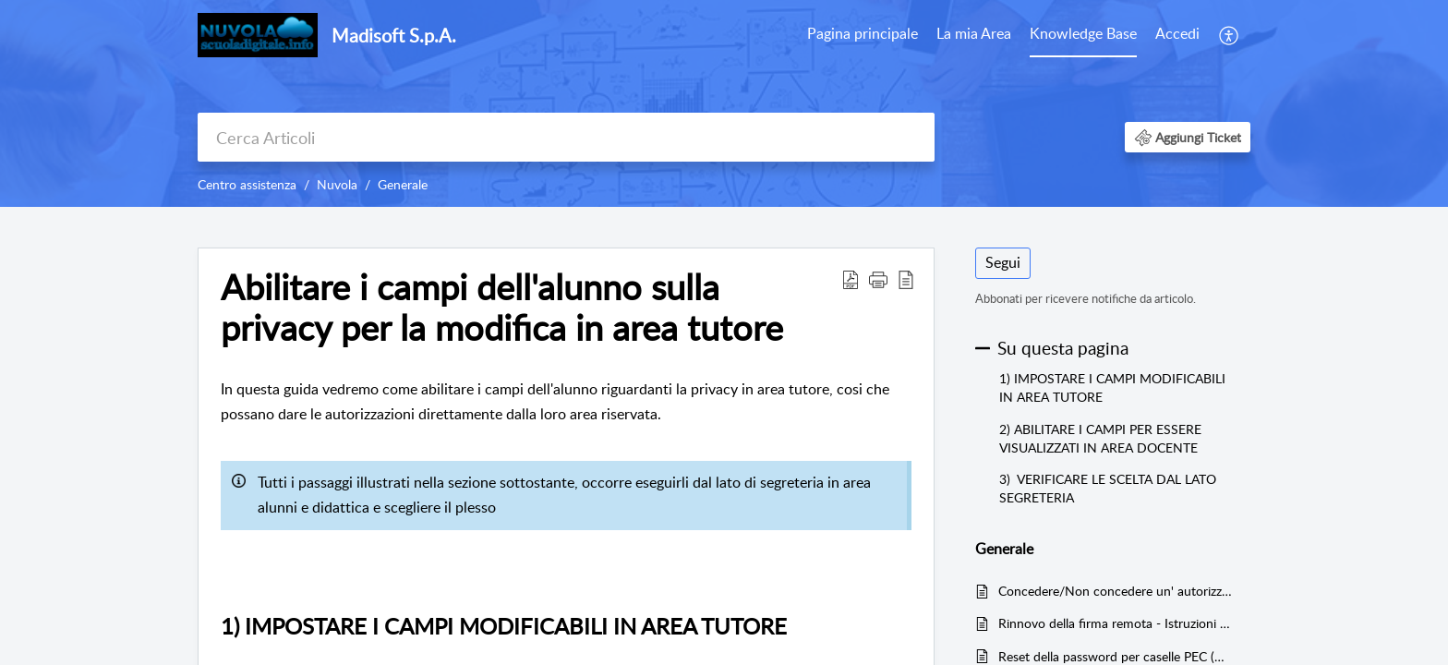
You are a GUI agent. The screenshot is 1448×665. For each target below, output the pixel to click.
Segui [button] (1002, 262)
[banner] (724, 103)
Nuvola (337, 184)
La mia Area (973, 33)
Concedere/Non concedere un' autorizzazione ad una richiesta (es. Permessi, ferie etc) (1115, 590)
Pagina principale (862, 33)
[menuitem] (862, 35)
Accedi (1177, 33)
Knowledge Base (1083, 33)
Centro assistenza (247, 184)
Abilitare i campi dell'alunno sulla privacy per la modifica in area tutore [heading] (502, 307)
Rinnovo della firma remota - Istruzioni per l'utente (1115, 623)
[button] (1229, 35)
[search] (566, 137)
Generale (403, 184)
